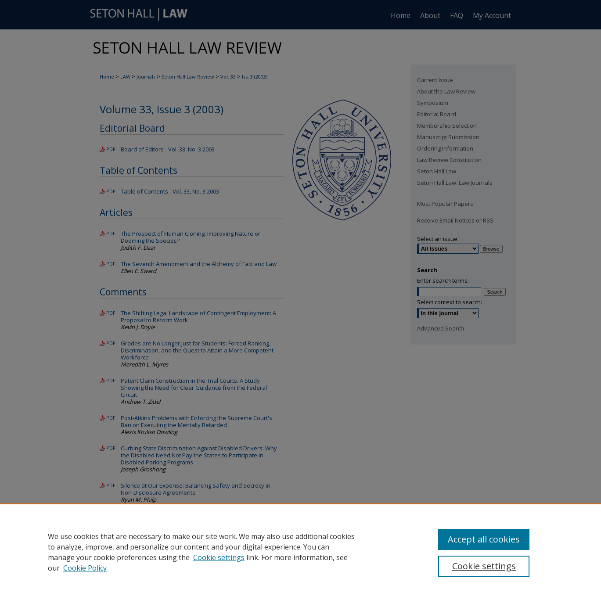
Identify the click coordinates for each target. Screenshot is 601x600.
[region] (300, 551)
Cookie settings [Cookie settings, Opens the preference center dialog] (484, 566)
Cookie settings (219, 557)
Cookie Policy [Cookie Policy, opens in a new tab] (85, 568)
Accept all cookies (484, 539)
